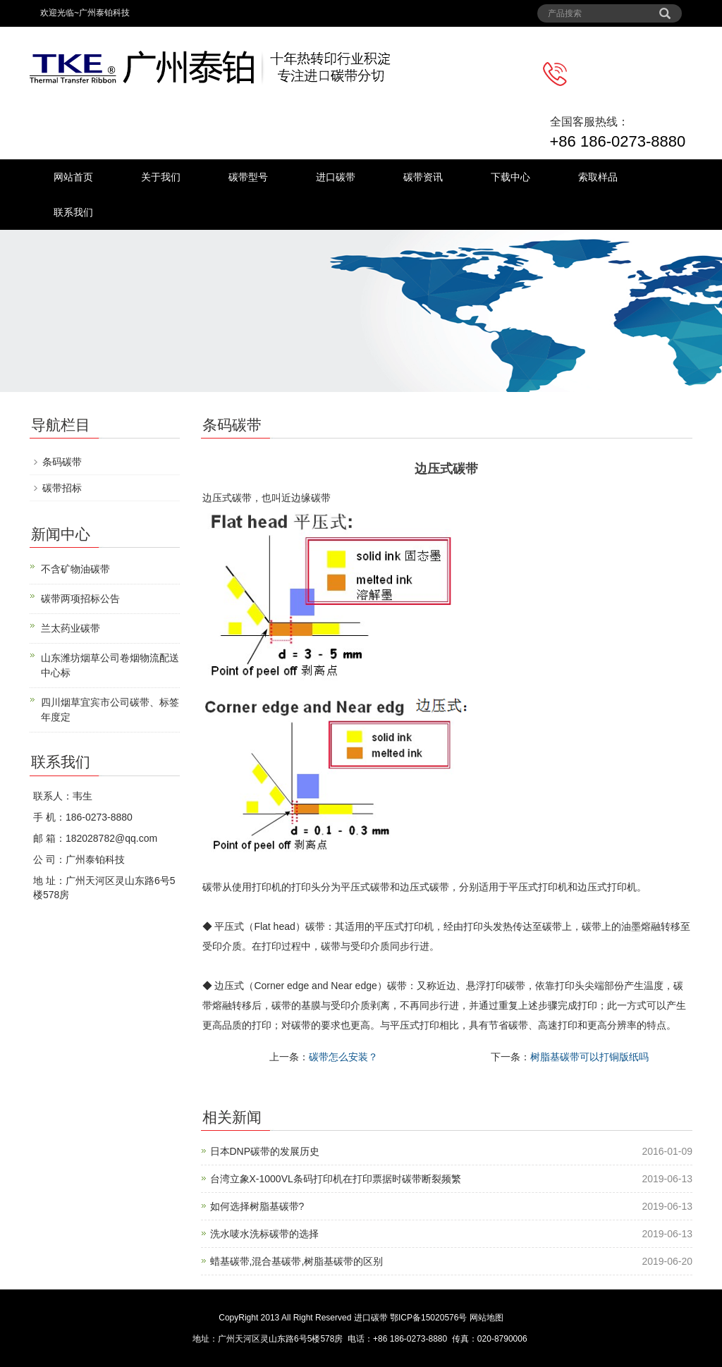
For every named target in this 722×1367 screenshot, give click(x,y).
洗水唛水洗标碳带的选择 (264, 1233)
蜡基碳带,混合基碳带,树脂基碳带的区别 (297, 1261)
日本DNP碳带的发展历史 (265, 1151)
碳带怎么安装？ (343, 1056)
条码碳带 (62, 461)
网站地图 (486, 1318)
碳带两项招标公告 (80, 598)
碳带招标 (62, 488)
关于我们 (160, 177)
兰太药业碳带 (70, 628)
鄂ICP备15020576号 (428, 1318)
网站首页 (73, 177)
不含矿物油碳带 (75, 569)
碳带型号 (248, 177)
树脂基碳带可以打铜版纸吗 (589, 1056)
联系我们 (73, 212)
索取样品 (598, 177)
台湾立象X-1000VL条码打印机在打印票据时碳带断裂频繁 (335, 1178)
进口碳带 (335, 177)
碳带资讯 (423, 177)
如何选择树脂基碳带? (257, 1206)
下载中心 (510, 177)
